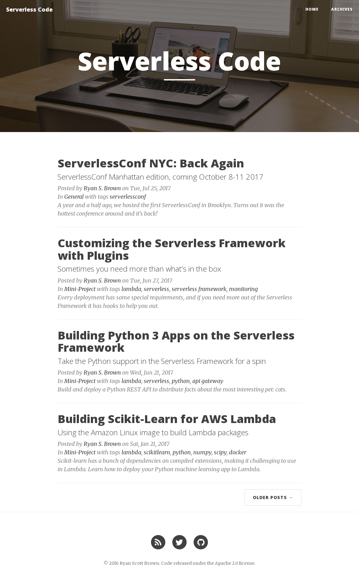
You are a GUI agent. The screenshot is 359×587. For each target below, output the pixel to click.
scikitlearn (157, 452)
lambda (131, 289)
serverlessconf (128, 196)
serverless (156, 289)
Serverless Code (29, 9)
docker (237, 452)
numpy (202, 452)
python (181, 381)
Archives (342, 9)
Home (312, 9)
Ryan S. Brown (102, 188)
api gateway (207, 381)
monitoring (243, 289)
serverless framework (199, 289)
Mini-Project (80, 289)
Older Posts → (273, 497)
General (74, 196)
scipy (220, 452)
